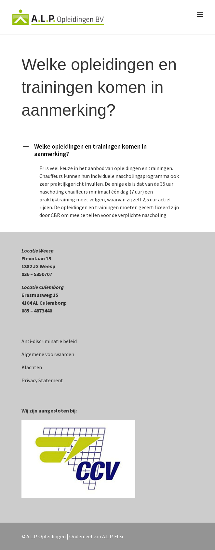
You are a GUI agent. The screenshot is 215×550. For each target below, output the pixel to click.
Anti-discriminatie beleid (49, 341)
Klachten (31, 367)
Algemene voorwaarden (47, 354)
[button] (107, 152)
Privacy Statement (42, 380)
